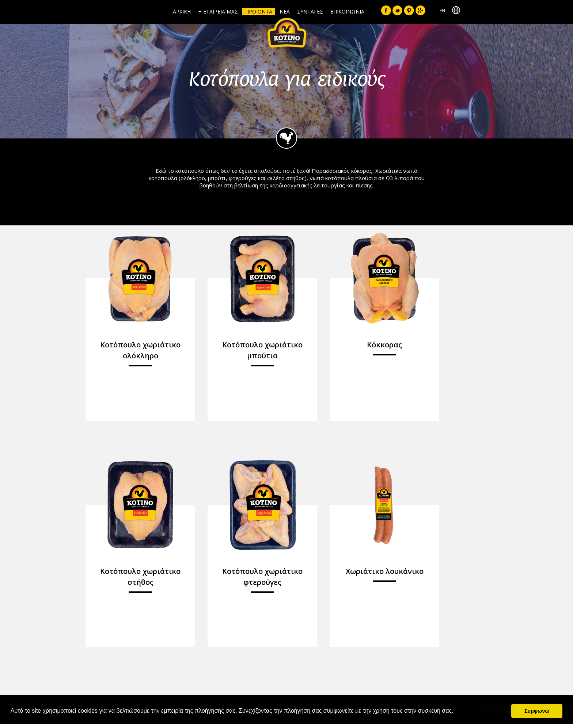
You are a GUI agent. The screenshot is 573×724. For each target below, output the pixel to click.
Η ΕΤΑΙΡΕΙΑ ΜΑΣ (218, 11)
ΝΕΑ (285, 11)
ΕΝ (442, 10)
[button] (456, 711)
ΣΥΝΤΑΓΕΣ (310, 11)
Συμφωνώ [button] (536, 711)
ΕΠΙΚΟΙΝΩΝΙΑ (347, 11)
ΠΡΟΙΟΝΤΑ (258, 11)
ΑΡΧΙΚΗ (182, 11)
